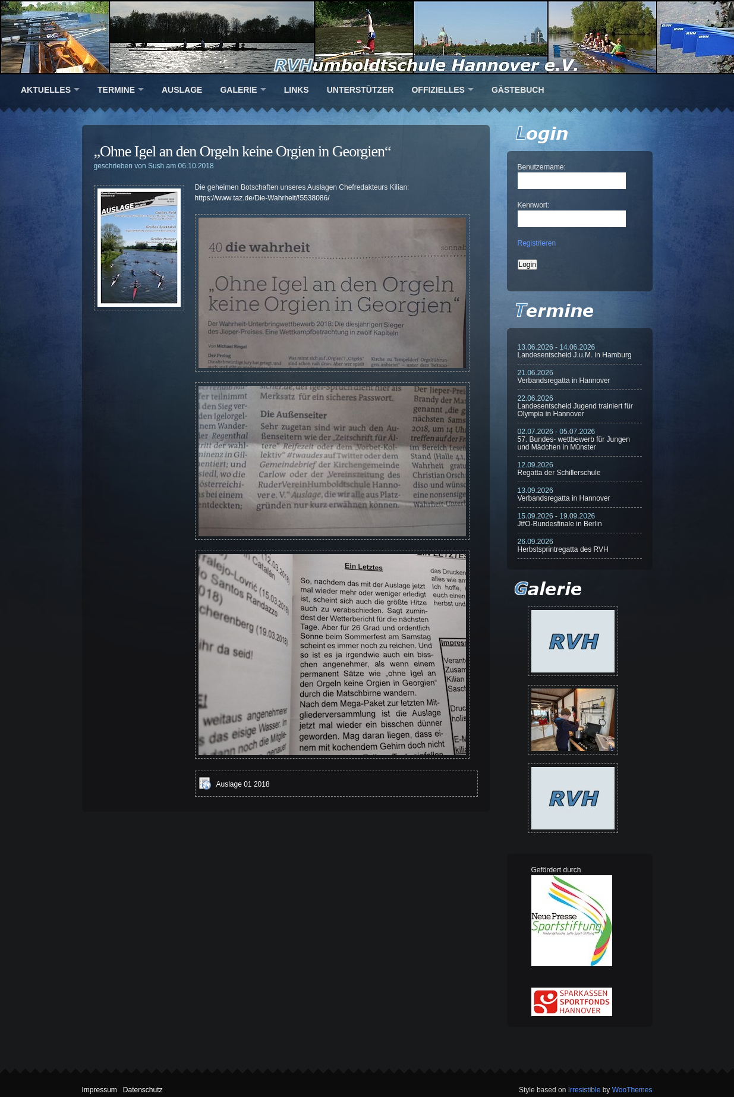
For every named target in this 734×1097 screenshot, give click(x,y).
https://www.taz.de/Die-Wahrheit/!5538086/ (262, 198)
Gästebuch (518, 90)
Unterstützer (360, 90)
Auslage (182, 90)
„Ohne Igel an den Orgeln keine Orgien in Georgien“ (242, 151)
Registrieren (537, 243)
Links (296, 90)
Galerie (238, 90)
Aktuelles (46, 90)
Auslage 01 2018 (243, 784)
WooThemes (632, 1090)
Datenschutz (143, 1090)
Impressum (99, 1090)
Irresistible (584, 1090)
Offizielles (437, 90)
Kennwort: (534, 205)
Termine (116, 90)
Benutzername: (542, 167)
